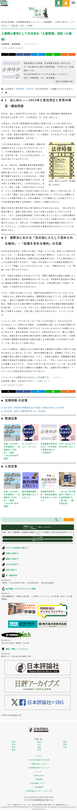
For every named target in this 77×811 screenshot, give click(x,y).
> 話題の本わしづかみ (38, 764)
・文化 (38, 744)
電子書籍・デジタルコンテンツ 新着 (21, 588)
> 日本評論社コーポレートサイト (38, 791)
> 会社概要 (38, 787)
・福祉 (38, 747)
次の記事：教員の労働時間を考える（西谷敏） (25, 411)
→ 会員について (42, 381)
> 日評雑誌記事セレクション (39, 767)
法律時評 (19, 48)
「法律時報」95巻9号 (24, 88)
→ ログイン (56, 377)
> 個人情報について (37, 783)
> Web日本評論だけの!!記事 (38, 760)
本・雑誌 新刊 (11, 575)
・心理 (64, 747)
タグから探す (12, 564)
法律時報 (11, 48)
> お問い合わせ (38, 775)
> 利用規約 (38, 779)
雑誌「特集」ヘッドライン (17, 649)
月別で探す (11, 569)
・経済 (64, 742)
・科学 (38, 750)
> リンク (38, 771)
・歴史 (64, 744)
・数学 (12, 750)
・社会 (12, 744)
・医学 (12, 747)
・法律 (12, 742)
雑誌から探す (12, 558)
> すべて (38, 756)
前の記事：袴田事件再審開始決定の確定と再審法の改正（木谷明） (35, 407)
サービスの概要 (38, 537)
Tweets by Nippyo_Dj (11, 715)
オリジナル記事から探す (17, 547)
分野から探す (12, 553)
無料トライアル (38, 540)
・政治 (38, 742)
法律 (4, 48)
